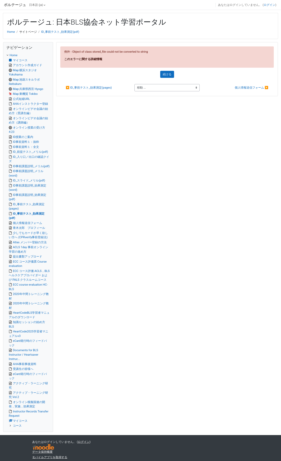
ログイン (269, 5)
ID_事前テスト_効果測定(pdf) (60, 32)
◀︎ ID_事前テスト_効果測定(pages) (89, 87)
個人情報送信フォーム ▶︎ (251, 87)
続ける (167, 74)
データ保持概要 (42, 452)
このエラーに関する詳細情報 (83, 59)
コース (17, 425)
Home (11, 32)
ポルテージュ (15, 5)
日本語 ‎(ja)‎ (36, 5)
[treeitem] (28, 240)
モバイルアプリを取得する (49, 457)
